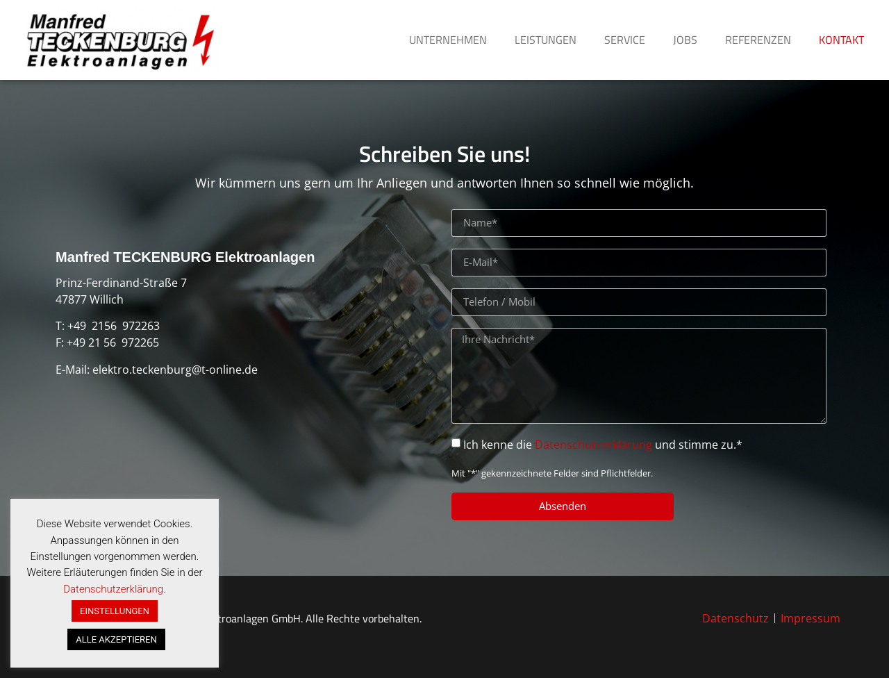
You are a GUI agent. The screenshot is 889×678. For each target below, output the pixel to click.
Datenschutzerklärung (593, 444)
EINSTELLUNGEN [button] (114, 611)
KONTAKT (841, 39)
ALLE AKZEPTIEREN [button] (116, 639)
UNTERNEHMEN (448, 39)
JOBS (685, 39)
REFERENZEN (758, 39)
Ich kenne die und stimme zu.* (602, 444)
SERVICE (624, 39)
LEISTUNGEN (545, 39)
